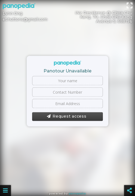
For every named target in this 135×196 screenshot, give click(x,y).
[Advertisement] (67, 12)
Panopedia (77, 193)
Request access (66, 116)
